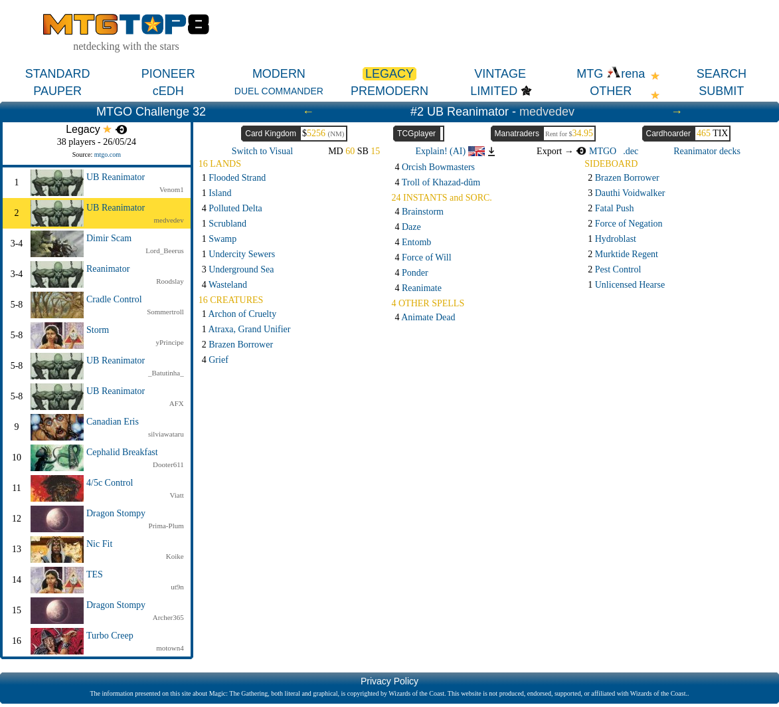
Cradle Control (114, 299)
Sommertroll (165, 312)
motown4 (170, 648)
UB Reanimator (115, 177)
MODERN (278, 73)
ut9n (177, 587)
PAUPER (57, 91)
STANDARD (57, 73)
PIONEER (168, 73)
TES (94, 574)
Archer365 (168, 617)
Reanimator (108, 269)
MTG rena (610, 73)
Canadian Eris (112, 422)
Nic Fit (99, 544)
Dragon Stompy (115, 513)
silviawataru (166, 434)
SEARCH (721, 73)
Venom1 (171, 189)
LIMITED (493, 91)
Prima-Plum (166, 526)
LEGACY (389, 73)
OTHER (611, 91)
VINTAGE (500, 73)
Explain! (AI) (449, 151)
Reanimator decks (706, 151)
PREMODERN (389, 91)
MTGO (596, 151)
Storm (97, 330)
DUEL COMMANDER (278, 91)
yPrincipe (170, 342)
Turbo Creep (109, 636)
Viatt (176, 495)
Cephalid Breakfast (122, 452)
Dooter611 (168, 464)
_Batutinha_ (166, 373)
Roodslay (170, 281)
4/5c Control (109, 483)
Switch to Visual (262, 151)
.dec (630, 151)
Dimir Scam (108, 238)
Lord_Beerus (164, 250)
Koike (175, 556)
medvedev (546, 111)
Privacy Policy (389, 681)
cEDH (168, 91)
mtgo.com (107, 154)
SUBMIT (721, 91)
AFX (176, 403)
